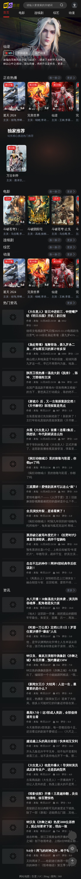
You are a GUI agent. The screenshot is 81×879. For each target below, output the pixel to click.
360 (60, 876)
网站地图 (24, 876)
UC (40, 876)
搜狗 (53, 876)
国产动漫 (40, 53)
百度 (34, 876)
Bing (46, 876)
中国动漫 (22, 53)
